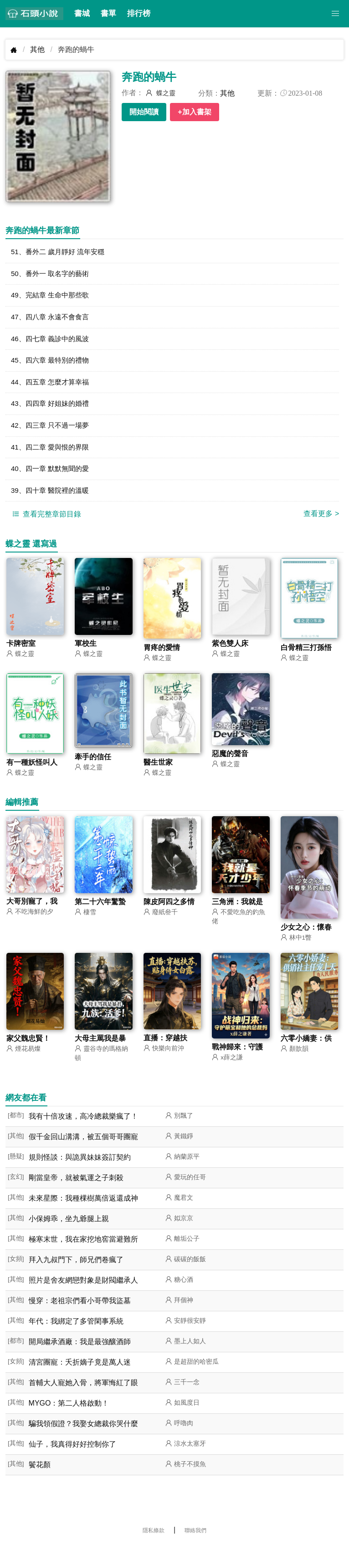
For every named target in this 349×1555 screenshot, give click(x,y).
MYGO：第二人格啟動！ (69, 1412)
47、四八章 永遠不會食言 (52, 319)
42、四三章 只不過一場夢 (52, 431)
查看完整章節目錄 (45, 521)
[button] (335, 13)
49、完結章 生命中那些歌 (52, 297)
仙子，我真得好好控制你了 (72, 1453)
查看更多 (321, 521)
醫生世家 (158, 770)
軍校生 (86, 651)
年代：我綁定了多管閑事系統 (76, 1330)
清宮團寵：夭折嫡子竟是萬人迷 (80, 1371)
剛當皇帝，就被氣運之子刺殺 (76, 1186)
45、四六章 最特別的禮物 (52, 364)
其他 (37, 49)
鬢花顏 (40, 1473)
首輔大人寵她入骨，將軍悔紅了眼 (83, 1391)
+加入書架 (194, 112)
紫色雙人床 (230, 651)
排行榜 (138, 13)
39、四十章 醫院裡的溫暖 (52, 497)
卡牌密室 (21, 651)
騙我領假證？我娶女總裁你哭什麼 (83, 1432)
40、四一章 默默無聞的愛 (52, 475)
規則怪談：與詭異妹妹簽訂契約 (80, 1166)
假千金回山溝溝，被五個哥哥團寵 (83, 1145)
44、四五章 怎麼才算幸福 (52, 386)
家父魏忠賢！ (28, 1047)
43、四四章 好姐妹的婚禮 (52, 408)
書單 (108, 13)
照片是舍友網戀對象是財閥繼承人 (83, 1289)
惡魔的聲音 (230, 762)
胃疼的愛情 (162, 655)
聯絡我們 (195, 1539)
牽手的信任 (93, 764)
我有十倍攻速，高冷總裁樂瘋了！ (83, 1125)
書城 (82, 13)
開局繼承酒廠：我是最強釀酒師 (80, 1350)
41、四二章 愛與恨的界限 (52, 453)
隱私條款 (153, 1539)
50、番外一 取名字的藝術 (52, 274)
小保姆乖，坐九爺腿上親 (69, 1227)
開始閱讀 (144, 112)
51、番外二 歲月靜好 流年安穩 (61, 252)
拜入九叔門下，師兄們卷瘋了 (76, 1268)
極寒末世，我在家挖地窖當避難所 (83, 1248)
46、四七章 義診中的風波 (52, 341)
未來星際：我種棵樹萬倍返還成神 (83, 1207)
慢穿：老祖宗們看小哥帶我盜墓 (80, 1309)
